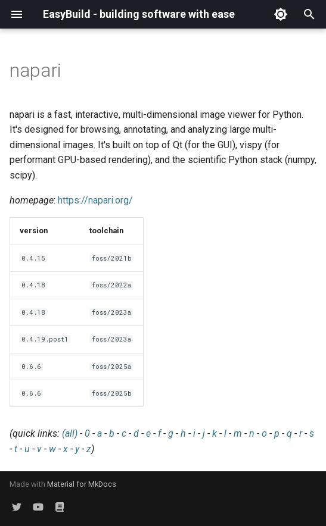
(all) (69, 433)
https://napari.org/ (95, 200)
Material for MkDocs (81, 484)
